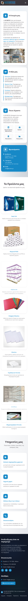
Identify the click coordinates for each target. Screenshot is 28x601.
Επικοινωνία (23, 595)
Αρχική (3, 595)
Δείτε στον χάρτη (8, 587)
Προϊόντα (16, 595)
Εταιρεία (9, 595)
